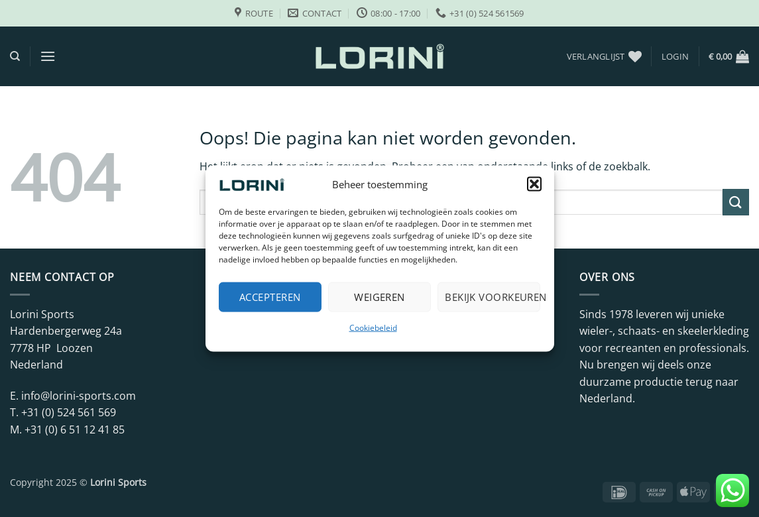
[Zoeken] (15, 56)
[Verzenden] (736, 202)
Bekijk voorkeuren (492, 297)
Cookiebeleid (373, 327)
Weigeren (379, 297)
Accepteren (270, 297)
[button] (534, 183)
